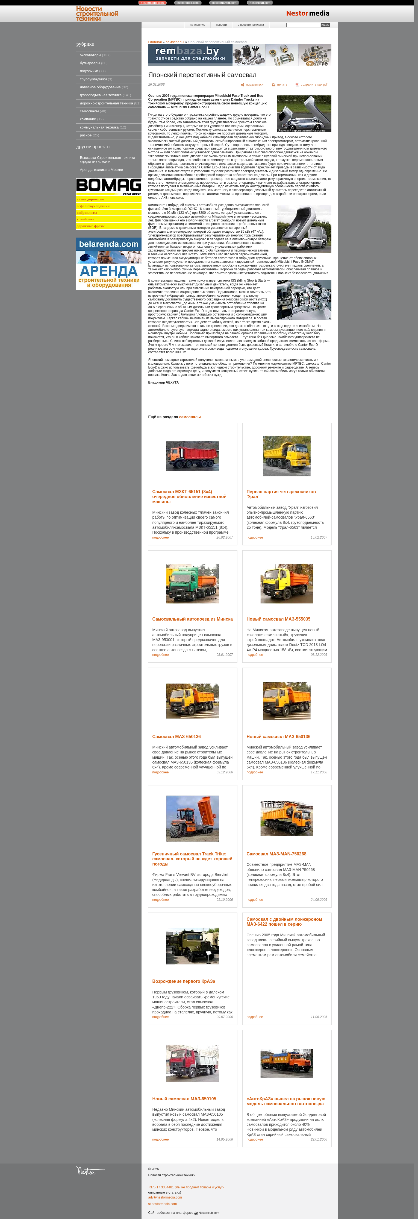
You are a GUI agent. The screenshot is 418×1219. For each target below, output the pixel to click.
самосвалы (93, 111)
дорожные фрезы (91, 226)
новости (221, 24)
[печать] (279, 85)
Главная (155, 42)
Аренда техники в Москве (101, 170)
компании (92, 119)
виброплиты (87, 213)
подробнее (160, 537)
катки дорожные (90, 199)
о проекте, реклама (251, 24)
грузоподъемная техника (105, 95)
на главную (197, 24)
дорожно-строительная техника (110, 103)
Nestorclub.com (209, 1212)
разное (89, 135)
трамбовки (86, 219)
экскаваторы (95, 55)
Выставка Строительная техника (107, 159)
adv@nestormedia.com (165, 1197)
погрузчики (93, 71)
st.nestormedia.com (162, 1204)
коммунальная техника (103, 127)
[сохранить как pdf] (311, 85)
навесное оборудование (104, 87)
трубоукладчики (96, 79)
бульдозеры (94, 63)
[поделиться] (252, 85)
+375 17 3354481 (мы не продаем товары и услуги (186, 1187)
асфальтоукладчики (93, 206)
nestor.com (152, 2)
